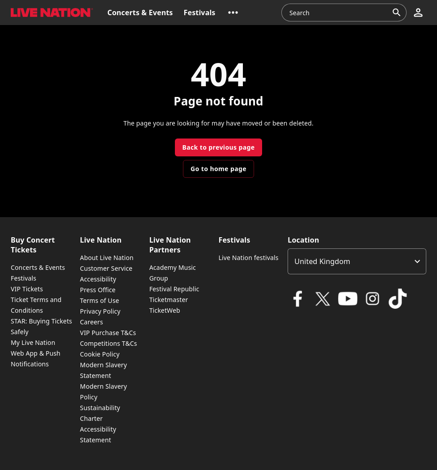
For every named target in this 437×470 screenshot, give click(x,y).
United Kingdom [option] (322, 261)
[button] (233, 12)
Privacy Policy (100, 311)
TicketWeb (164, 310)
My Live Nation (33, 342)
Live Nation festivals (248, 257)
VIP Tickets (27, 289)
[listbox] (357, 261)
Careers (91, 322)
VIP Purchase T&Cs (108, 332)
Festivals (23, 278)
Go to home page (218, 168)
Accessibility (98, 279)
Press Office (98, 289)
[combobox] (338, 12)
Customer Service (106, 268)
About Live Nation (107, 257)
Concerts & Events (38, 267)
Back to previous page (218, 147)
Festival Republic (174, 289)
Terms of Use (99, 300)
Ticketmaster (168, 299)
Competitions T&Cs (108, 343)
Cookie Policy (99, 354)
